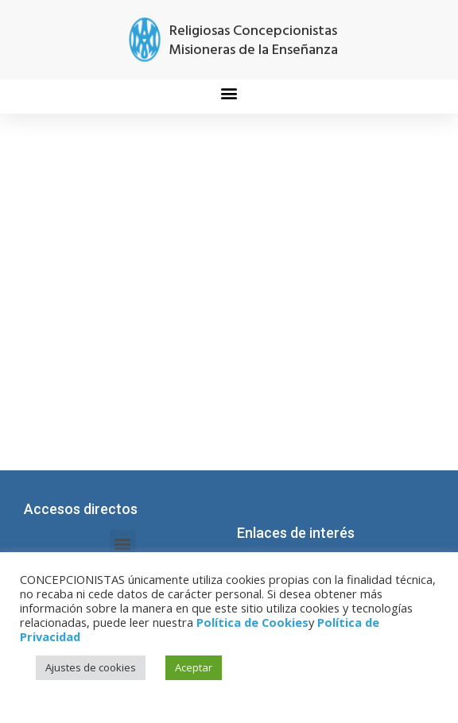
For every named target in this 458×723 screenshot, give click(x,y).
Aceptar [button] (193, 667)
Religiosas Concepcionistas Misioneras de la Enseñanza (253, 41)
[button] (229, 92)
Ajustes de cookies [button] (90, 667)
